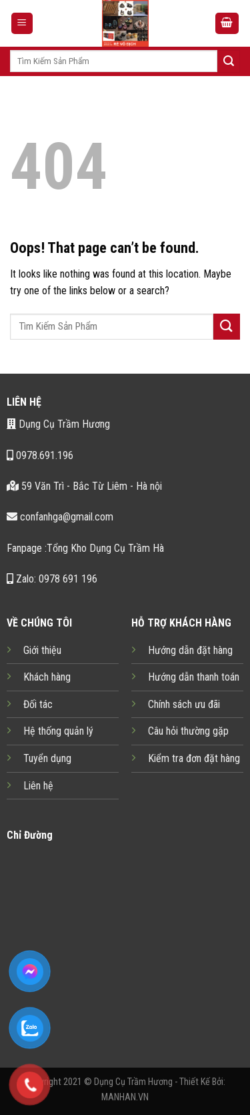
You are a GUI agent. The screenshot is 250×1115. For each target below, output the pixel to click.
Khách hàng (47, 677)
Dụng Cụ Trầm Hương (58, 424)
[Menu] (22, 24)
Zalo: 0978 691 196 (52, 579)
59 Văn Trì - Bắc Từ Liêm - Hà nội (84, 486)
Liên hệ (38, 785)
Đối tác (38, 704)
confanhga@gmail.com (60, 516)
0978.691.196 (40, 455)
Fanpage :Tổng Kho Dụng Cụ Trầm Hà (85, 548)
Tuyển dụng (47, 758)
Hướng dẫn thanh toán (193, 677)
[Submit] (228, 61)
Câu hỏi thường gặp (188, 731)
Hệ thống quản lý (58, 731)
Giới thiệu (42, 650)
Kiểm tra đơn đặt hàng (194, 758)
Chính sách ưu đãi (184, 704)
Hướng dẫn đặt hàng (190, 650)
